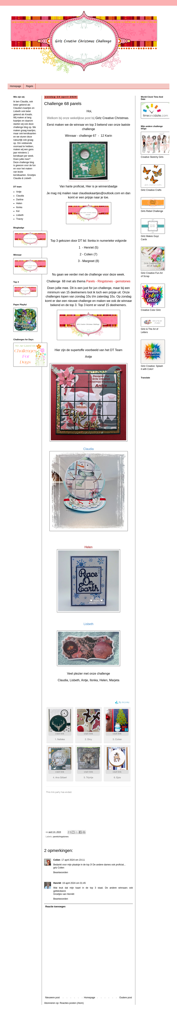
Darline (19, 199)
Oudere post (125, 997)
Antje (88, 356)
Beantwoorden (60, 872)
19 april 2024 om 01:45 (74, 883)
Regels (29, 86)
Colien (56, 860)
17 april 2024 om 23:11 (73, 860)
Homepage (15, 86)
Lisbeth (20, 215)
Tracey (19, 219)
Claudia (20, 195)
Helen (19, 203)
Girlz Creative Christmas (111, 118)
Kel (17, 211)
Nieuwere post (52, 997)
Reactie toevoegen (55, 906)
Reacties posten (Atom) (72, 1003)
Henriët (57, 883)
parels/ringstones (61, 836)
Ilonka (19, 207)
